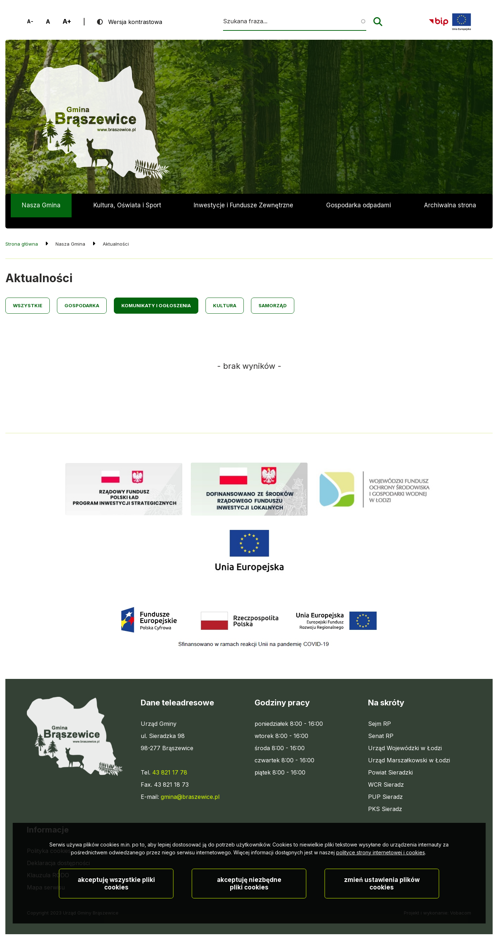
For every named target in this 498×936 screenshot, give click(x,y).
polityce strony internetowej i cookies (380, 862)
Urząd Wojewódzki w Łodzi (405, 736)
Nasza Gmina (41, 205)
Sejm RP (379, 712)
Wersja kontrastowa (135, 22)
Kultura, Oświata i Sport (127, 205)
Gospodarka (81, 294)
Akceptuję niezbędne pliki (249, 893)
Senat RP (380, 724)
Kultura (224, 294)
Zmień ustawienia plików (382, 893)
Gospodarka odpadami (358, 205)
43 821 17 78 (169, 760)
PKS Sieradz (385, 797)
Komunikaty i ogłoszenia (156, 294)
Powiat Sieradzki (390, 761)
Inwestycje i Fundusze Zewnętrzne (243, 205)
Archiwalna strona (450, 209)
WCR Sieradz (386, 773)
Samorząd (272, 294)
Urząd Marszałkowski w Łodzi (409, 748)
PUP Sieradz (385, 785)
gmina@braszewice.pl (190, 785)
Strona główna (21, 233)
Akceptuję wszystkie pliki (116, 893)
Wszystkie (27, 294)
